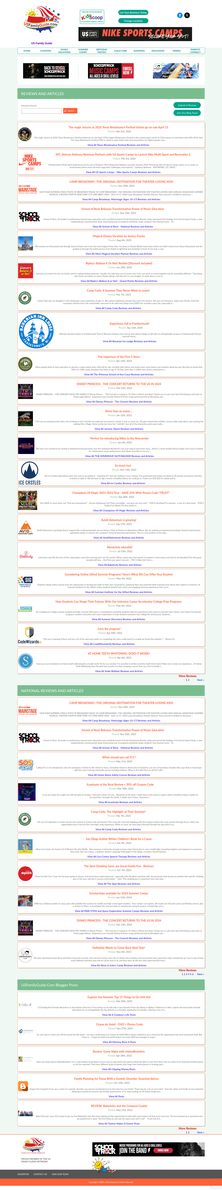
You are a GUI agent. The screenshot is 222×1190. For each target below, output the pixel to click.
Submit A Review (187, 105)
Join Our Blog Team (187, 112)
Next (199, 679)
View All (118, 144)
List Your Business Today (133, 12)
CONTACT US (40, 1174)
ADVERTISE (23, 1174)
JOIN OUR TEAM (60, 1174)
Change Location (133, 20)
